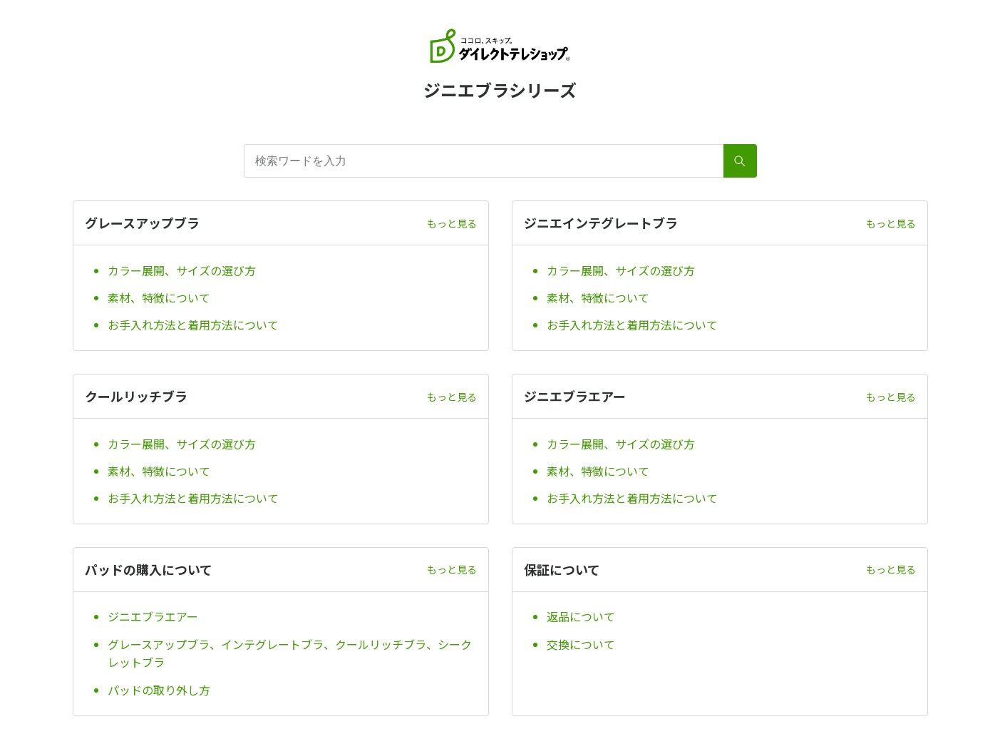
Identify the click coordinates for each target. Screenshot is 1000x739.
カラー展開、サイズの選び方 (182, 270)
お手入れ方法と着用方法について (193, 324)
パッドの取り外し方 (159, 689)
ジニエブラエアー (153, 616)
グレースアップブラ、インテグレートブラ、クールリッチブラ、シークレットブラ (290, 653)
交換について (581, 644)
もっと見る (452, 223)
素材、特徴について (159, 297)
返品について (581, 616)
